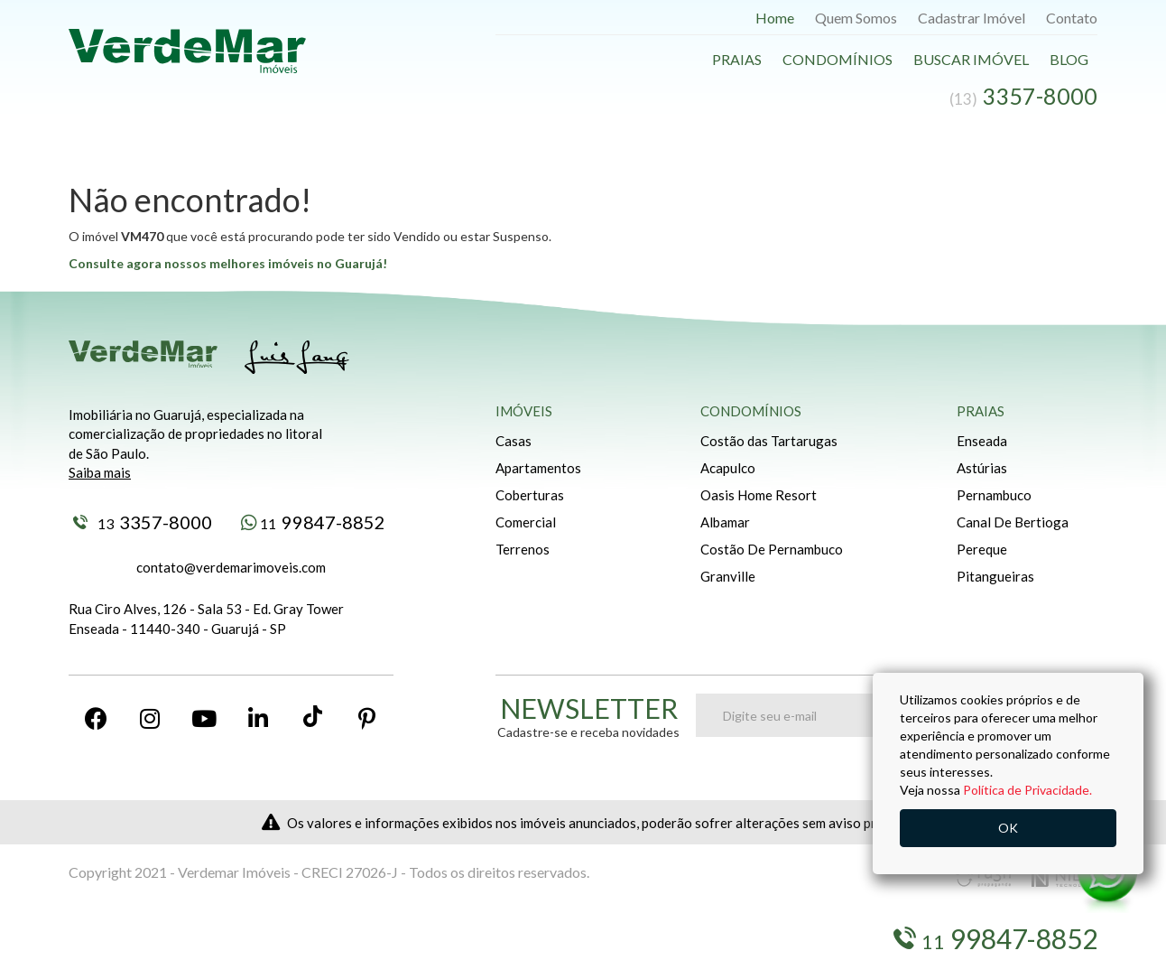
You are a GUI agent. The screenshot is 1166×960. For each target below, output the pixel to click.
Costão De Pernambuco (771, 549)
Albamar (725, 522)
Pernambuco (994, 495)
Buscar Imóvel (971, 59)
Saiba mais (100, 472)
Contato (1071, 17)
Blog (1069, 59)
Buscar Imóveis (177, 938)
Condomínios (837, 59)
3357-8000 (142, 522)
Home (774, 17)
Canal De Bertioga (1013, 522)
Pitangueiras (995, 576)
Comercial (525, 522)
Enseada (982, 441)
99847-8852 (313, 522)
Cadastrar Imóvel (971, 17)
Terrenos (522, 549)
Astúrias (982, 468)
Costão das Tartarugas (768, 441)
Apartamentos (538, 468)
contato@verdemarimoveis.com (231, 567)
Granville (727, 576)
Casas (513, 441)
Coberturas (529, 495)
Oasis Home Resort (758, 495)
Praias (737, 59)
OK (1008, 827)
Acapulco (727, 468)
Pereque (982, 549)
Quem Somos (856, 17)
